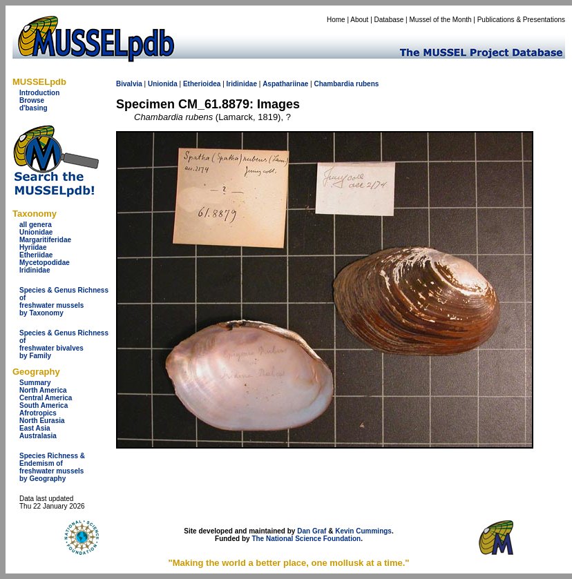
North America (43, 390)
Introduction (39, 93)
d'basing (33, 108)
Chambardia (334, 84)
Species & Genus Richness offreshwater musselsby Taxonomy (63, 301)
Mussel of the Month (441, 19)
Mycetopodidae (44, 262)
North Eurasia (42, 420)
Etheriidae (36, 255)
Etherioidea (201, 84)
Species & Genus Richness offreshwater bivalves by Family (63, 344)
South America (43, 405)
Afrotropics (38, 413)
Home (336, 19)
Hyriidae (32, 247)
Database (389, 19)
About (359, 19)
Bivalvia (129, 84)
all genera (35, 224)
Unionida (163, 84)
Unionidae (36, 232)
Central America (45, 398)
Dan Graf (311, 531)
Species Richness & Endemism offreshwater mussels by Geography (52, 467)
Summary (35, 382)
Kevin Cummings (363, 531)
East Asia (34, 428)
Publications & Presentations (521, 19)
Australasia (38, 436)
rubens (367, 84)
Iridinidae (34, 270)
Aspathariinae (285, 84)
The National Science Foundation (306, 538)
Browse (31, 100)
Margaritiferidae (45, 240)
